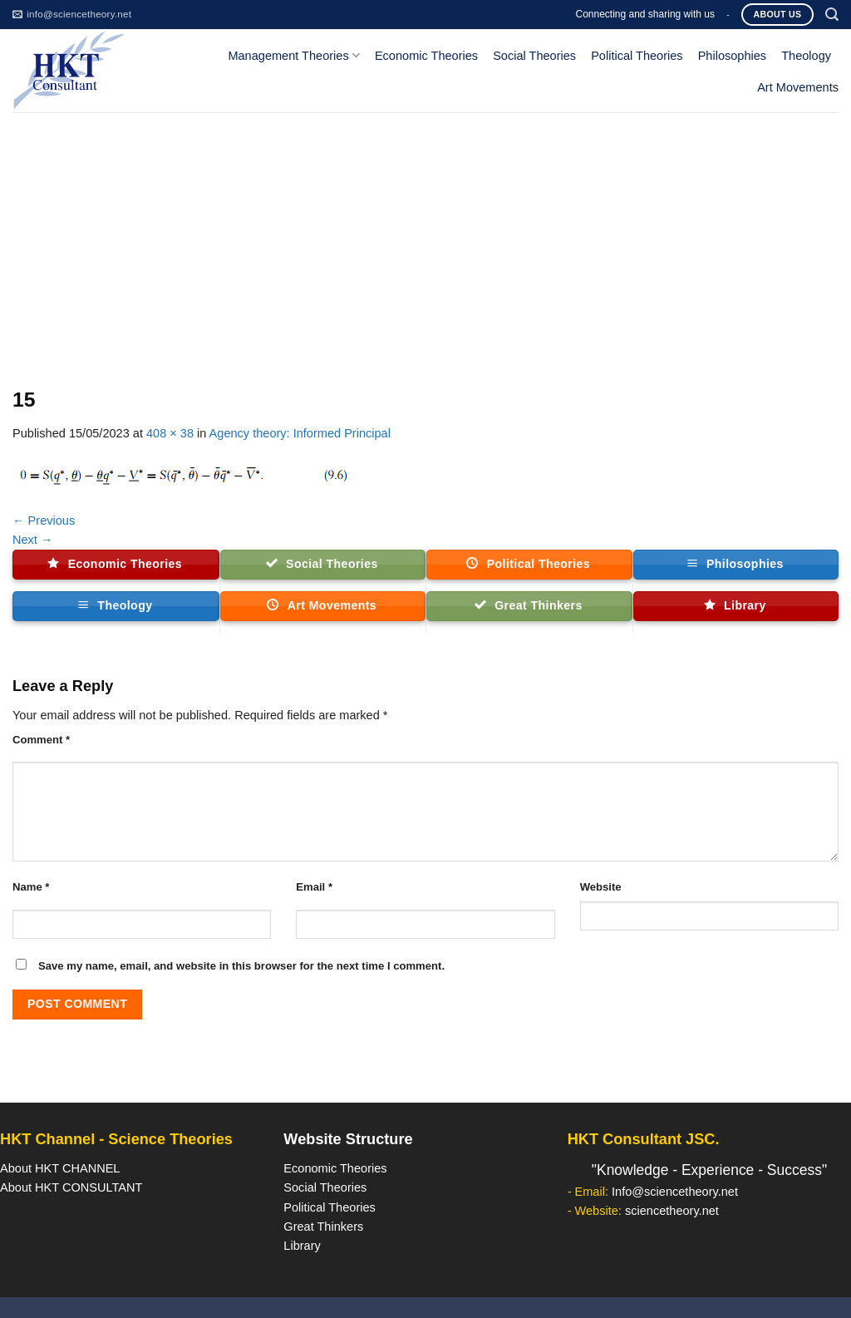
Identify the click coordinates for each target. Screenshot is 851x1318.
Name (30, 887)
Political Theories (637, 55)
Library (301, 1245)
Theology (806, 55)
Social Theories (534, 55)
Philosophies (732, 55)
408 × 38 (170, 433)
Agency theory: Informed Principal (300, 433)
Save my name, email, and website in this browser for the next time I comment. (241, 966)
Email (314, 887)
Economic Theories (426, 55)
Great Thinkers (323, 1226)
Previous (43, 520)
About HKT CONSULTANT (71, 1187)
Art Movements (798, 87)
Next (32, 539)
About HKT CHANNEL (60, 1168)
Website (601, 887)
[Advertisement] (425, 237)
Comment (41, 739)
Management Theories (293, 55)
